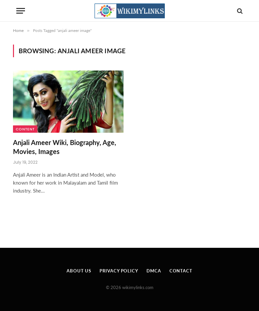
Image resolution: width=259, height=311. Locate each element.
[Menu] (20, 10)
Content (25, 129)
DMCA (153, 270)
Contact (180, 270)
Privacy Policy (119, 270)
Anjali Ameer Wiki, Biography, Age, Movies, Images (64, 146)
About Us (79, 270)
